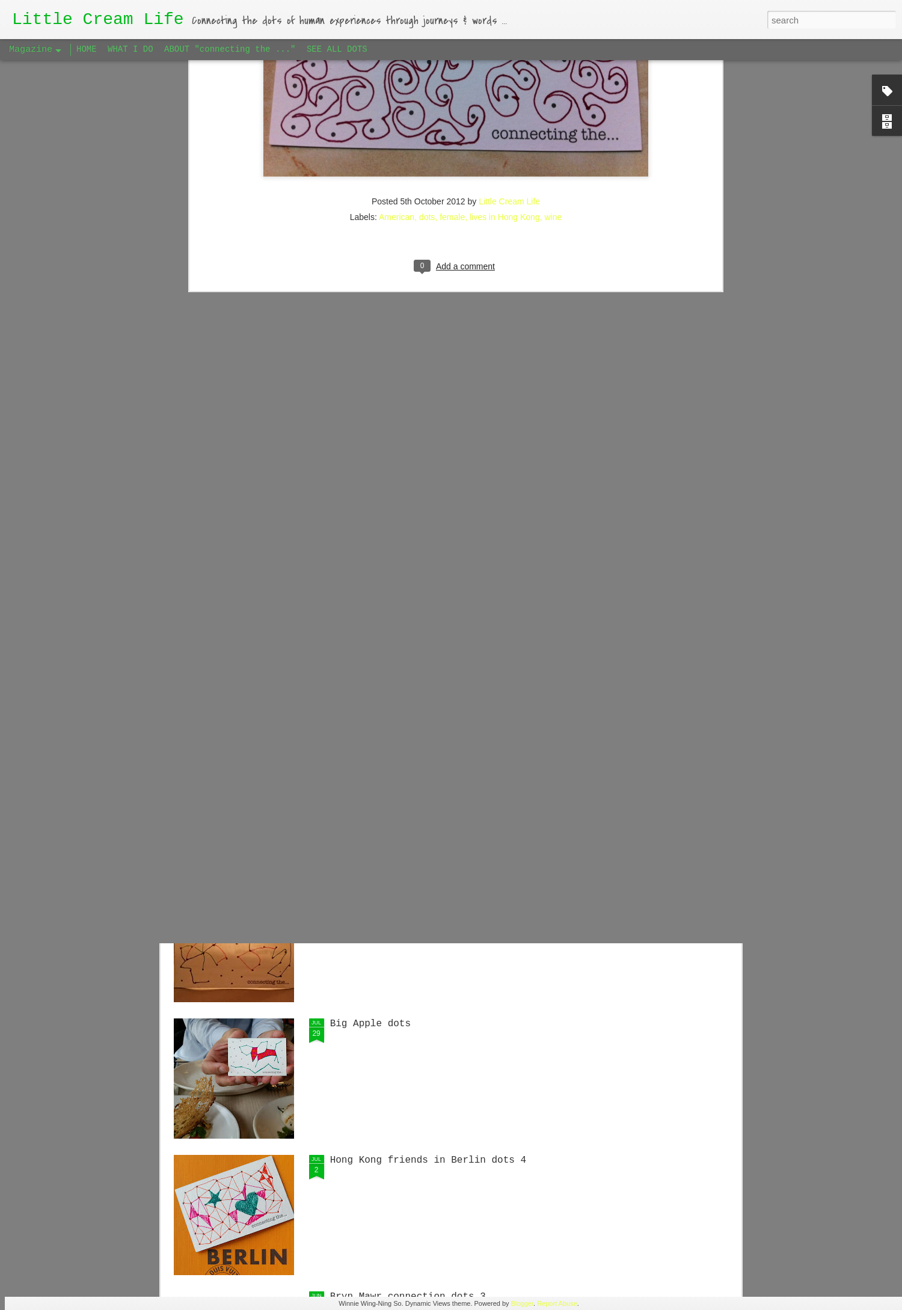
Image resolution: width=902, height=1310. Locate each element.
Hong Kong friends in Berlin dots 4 (428, 1160)
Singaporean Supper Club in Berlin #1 (434, 750)
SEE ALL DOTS (337, 49)
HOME (86, 49)
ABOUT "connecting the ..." (229, 49)
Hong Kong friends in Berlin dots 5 (428, 887)
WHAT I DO (130, 49)
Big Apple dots (370, 1023)
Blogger (522, 1303)
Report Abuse (557, 1303)
